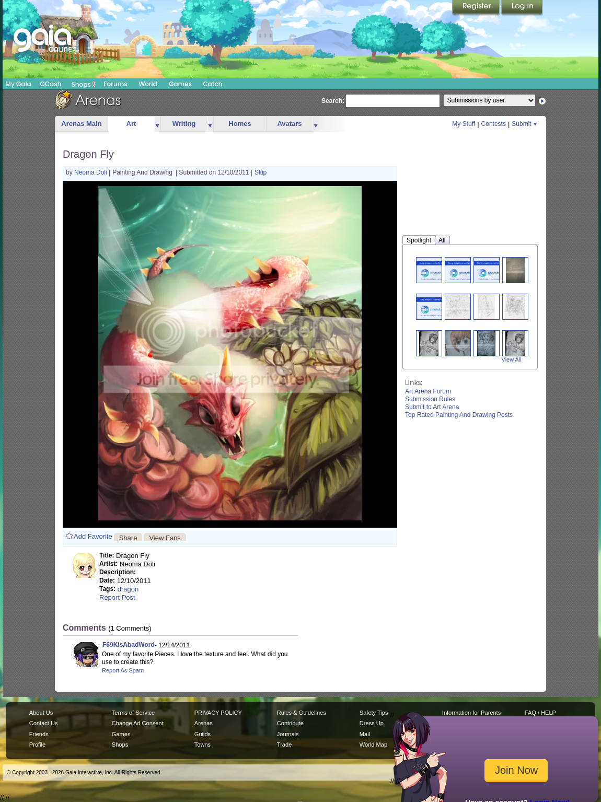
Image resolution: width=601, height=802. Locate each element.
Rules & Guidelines (301, 713)
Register (476, 8)
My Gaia (18, 83)
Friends (39, 734)
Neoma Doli (91, 172)
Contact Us (43, 723)
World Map (373, 744)
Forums (115, 83)
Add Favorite (93, 536)
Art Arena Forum (428, 391)
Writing (184, 123)
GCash (51, 83)
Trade (284, 744)
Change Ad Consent (138, 723)
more (157, 124)
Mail (365, 734)
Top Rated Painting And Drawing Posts (459, 415)
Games (180, 83)
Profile (37, 744)
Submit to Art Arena (432, 407)
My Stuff (463, 123)
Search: (332, 100)
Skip (261, 172)
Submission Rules (430, 399)
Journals (288, 734)
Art (131, 123)
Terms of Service (133, 713)
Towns (202, 744)
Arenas (203, 723)
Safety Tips (374, 713)
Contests (493, 123)
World (147, 83)
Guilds (202, 734)
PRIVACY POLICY (218, 713)
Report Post (117, 597)
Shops (83, 84)
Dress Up (372, 723)
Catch (213, 83)
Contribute (290, 723)
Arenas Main (81, 123)
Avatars (289, 123)
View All (512, 359)
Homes (239, 123)
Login (522, 8)
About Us (41, 713)
